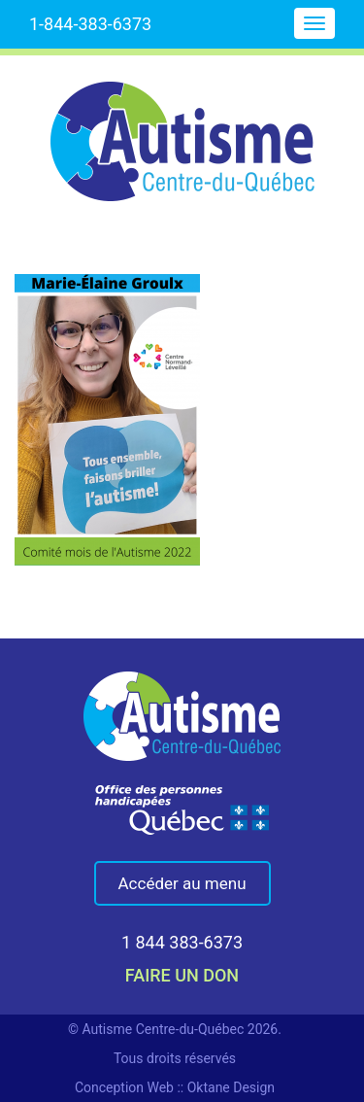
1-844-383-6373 (90, 24)
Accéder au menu (182, 883)
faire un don (182, 975)
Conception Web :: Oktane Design (175, 1087)
